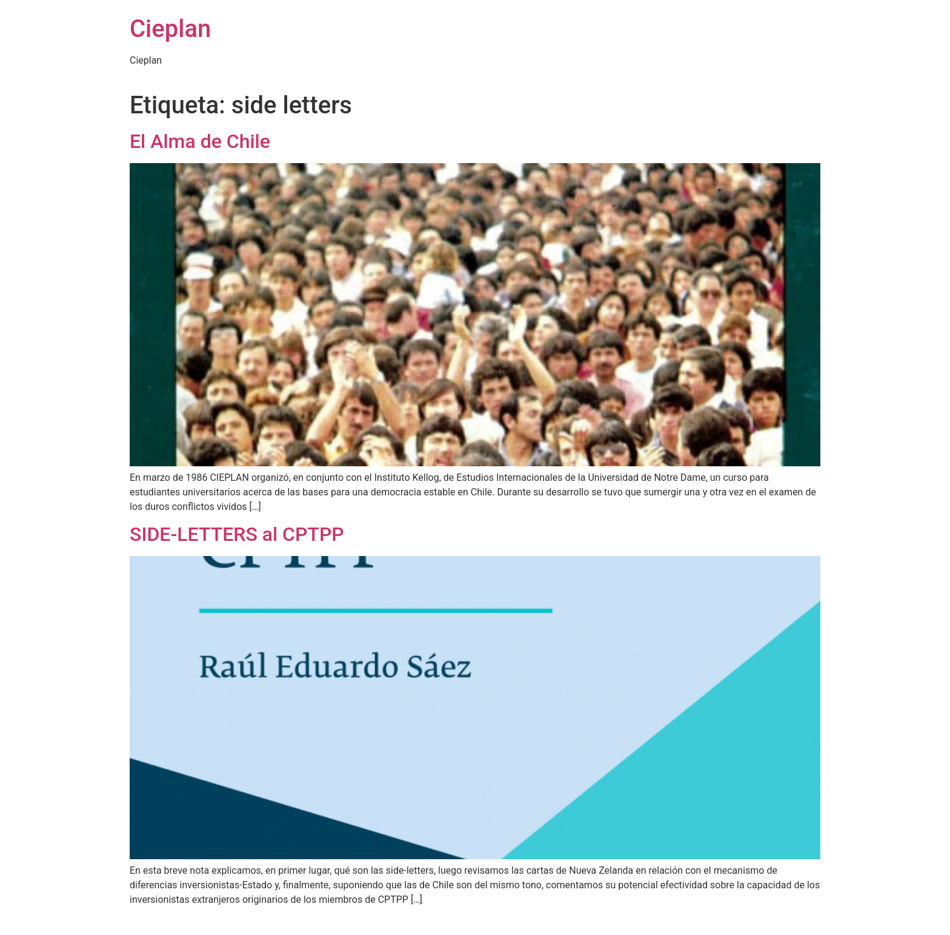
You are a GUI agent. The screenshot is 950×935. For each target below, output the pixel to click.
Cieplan (170, 29)
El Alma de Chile (200, 141)
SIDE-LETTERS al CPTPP (237, 534)
